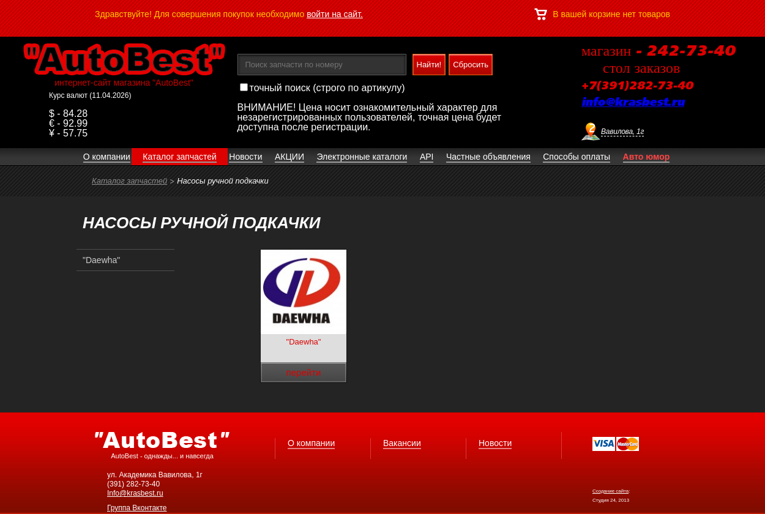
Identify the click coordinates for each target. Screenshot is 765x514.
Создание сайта (610, 491)
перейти (303, 372)
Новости (495, 443)
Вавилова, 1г (622, 131)
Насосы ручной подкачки (223, 180)
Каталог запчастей (129, 180)
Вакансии (402, 443)
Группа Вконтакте (137, 508)
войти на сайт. (335, 14)
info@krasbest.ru (632, 102)
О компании (311, 443)
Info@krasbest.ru (135, 493)
